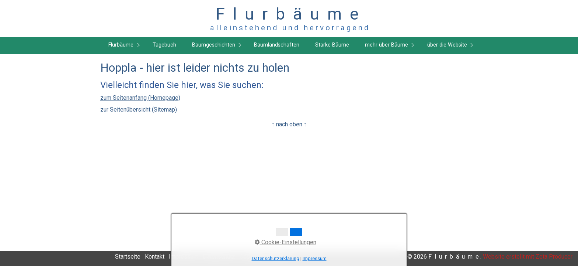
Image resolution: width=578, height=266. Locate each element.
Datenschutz (219, 256)
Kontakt (154, 256)
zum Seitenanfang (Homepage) (140, 97)
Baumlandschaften (276, 45)
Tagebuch (164, 45)
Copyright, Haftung (263, 256)
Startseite (127, 256)
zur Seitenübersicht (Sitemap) (138, 109)
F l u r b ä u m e (289, 14)
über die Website (447, 45)
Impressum (183, 256)
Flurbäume (120, 45)
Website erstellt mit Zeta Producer (527, 256)
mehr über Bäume (386, 45)
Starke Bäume (332, 45)
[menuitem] (122, 45)
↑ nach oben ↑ (289, 124)
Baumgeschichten (213, 45)
